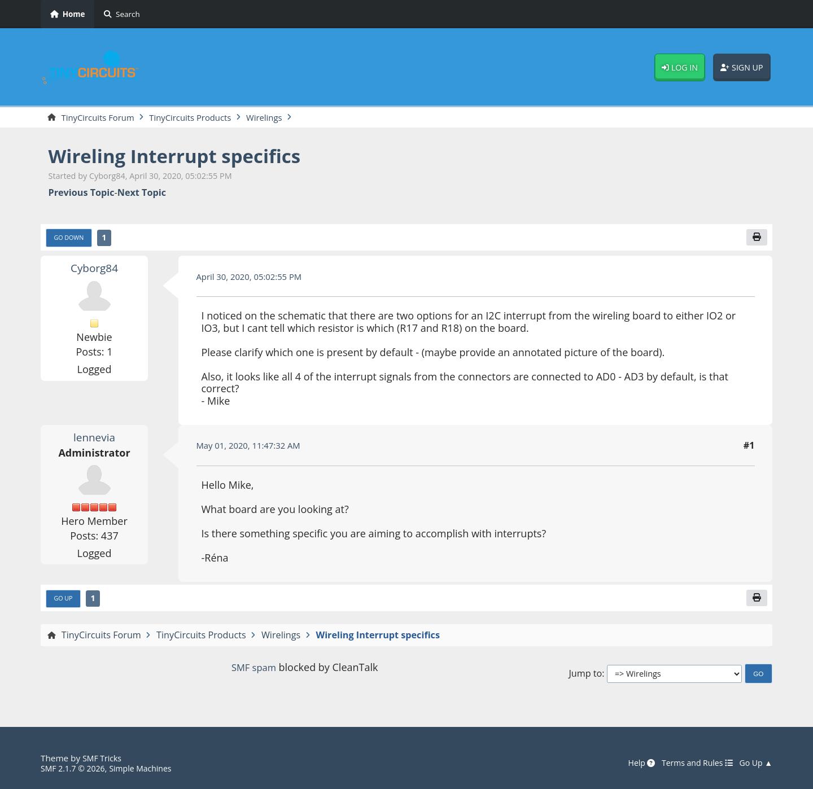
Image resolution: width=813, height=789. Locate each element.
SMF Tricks (103, 758)
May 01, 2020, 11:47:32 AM (253, 448)
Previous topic (82, 194)
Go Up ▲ (754, 764)
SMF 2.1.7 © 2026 (76, 768)
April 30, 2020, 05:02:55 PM (254, 279)
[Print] (756, 239)
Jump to (585, 677)
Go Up (65, 602)
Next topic (141, 194)
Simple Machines (149, 768)
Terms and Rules (690, 764)
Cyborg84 (94, 270)
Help (631, 764)
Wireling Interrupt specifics (186, 156)
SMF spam (253, 671)
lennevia (94, 440)
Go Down (71, 239)
